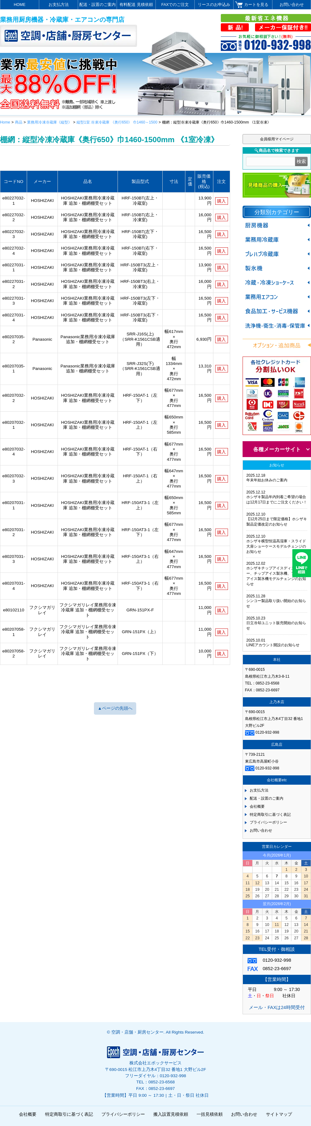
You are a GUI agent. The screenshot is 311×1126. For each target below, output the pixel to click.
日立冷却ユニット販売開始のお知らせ (276, 625)
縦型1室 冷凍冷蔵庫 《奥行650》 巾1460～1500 (117, 122)
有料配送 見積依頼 (136, 4)
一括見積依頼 (210, 1114)
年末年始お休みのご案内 (266, 480)
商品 (18, 122)
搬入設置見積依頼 (170, 1114)
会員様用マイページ (277, 139)
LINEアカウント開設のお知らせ (272, 645)
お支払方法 (59, 4)
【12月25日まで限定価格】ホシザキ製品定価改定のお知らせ (276, 521)
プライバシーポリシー (268, 822)
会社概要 (257, 806)
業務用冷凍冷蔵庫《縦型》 (49, 122)
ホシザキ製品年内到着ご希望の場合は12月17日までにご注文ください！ (276, 499)
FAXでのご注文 (175, 4)
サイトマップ (279, 1114)
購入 (221, 201)
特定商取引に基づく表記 (270, 814)
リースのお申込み (214, 4)
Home (5, 122)
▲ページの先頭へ (115, 708)
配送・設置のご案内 (97, 4)
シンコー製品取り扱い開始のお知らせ (276, 603)
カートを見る (256, 4)
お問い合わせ (292, 4)
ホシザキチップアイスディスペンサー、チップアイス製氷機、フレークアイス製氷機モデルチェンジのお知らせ (276, 576)
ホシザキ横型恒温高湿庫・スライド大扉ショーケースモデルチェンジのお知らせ (276, 546)
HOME (20, 4)
